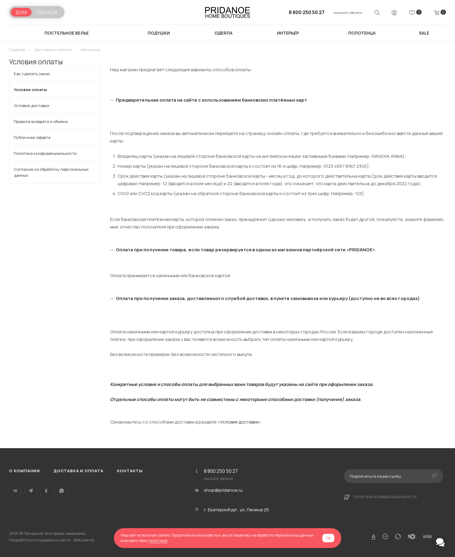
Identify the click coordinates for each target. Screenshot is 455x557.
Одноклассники (46, 490)
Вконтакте (15, 490)
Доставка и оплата (78, 470)
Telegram (30, 490)
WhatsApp (61, 490)
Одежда (47, 12)
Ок (328, 537)
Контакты (130, 470)
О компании (24, 470)
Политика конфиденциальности (385, 497)
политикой (158, 540)
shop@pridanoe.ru (223, 490)
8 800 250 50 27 (306, 12)
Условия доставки (239, 422)
